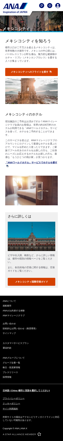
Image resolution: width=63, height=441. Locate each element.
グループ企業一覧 (11, 362)
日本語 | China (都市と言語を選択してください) (26, 390)
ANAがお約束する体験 (14, 310)
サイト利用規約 (10, 408)
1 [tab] (27, 247)
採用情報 (7, 377)
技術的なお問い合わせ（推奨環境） (20, 328)
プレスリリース (10, 372)
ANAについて (9, 301)
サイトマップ (9, 333)
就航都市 (7, 305)
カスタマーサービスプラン (16, 343)
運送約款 (7, 348)
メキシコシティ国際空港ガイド (31, 281)
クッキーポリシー (11, 403)
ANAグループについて (14, 358)
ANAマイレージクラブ (14, 315)
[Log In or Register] (57, 5)
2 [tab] (31, 247)
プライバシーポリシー (14, 398)
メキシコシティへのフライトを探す (31, 71)
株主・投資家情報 (11, 367)
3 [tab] (35, 247)
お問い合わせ (9, 323)
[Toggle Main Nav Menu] (49, 5)
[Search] (41, 5)
